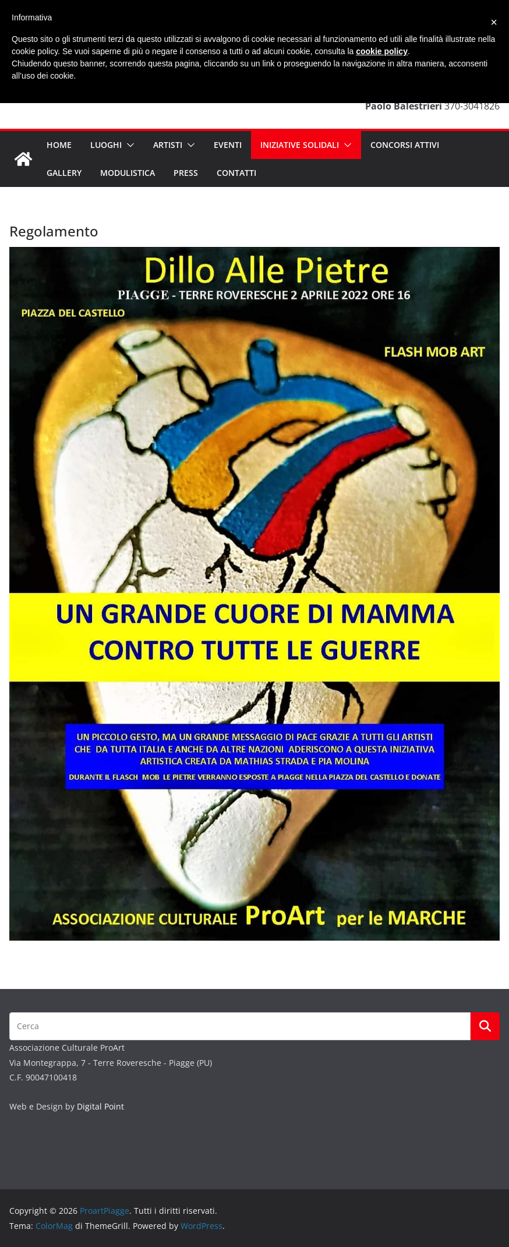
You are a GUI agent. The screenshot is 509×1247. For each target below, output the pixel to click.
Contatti (236, 172)
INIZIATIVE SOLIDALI (299, 144)
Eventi (228, 144)
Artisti (167, 144)
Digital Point (100, 1106)
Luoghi (106, 144)
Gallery (64, 172)
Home (59, 144)
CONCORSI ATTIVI (404, 144)
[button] (128, 145)
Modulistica (127, 172)
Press (186, 172)
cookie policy (382, 51)
